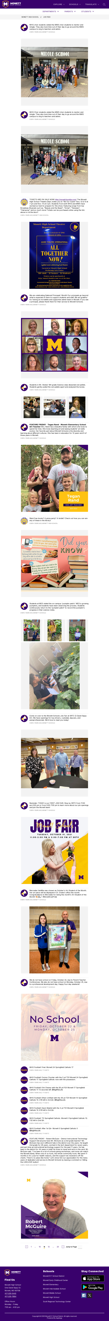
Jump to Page (71, 1247)
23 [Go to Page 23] (58, 1247)
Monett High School (30, 17)
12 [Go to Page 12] (49, 1247)
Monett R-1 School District (53, 1276)
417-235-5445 (10, 1293)
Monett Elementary (50, 1284)
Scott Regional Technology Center (57, 1301)
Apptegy (59, 1318)
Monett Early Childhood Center (55, 1280)
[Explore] (59, 4)
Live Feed (46, 17)
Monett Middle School (52, 1293)
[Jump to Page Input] (80, 1247)
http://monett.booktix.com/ (66, 199)
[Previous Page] (26, 1246)
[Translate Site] (92, 4)
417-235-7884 (10, 1296)
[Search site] (104, 4)
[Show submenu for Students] (86, 11)
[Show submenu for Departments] (49, 11)
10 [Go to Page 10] (40, 1247)
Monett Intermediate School (54, 1289)
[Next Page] (63, 1246)
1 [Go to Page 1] (31, 1247)
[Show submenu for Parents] (69, 11)
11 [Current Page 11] (44, 1247)
